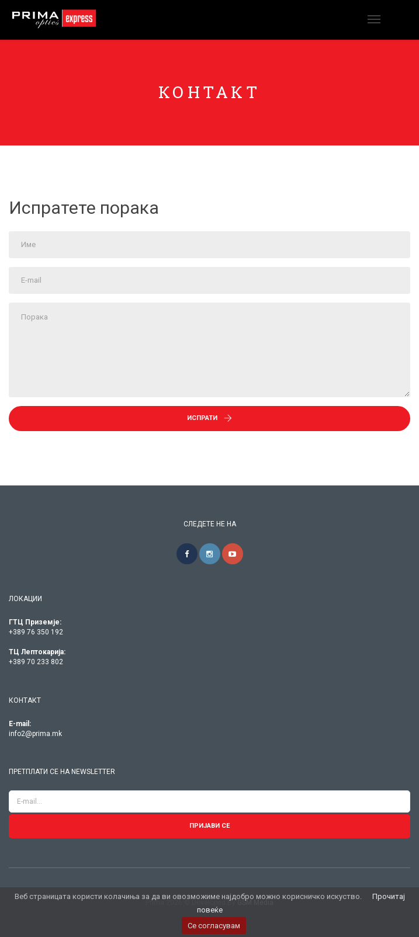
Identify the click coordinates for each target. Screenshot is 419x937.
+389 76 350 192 (36, 632)
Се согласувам (214, 925)
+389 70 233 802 (36, 662)
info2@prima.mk (35, 734)
